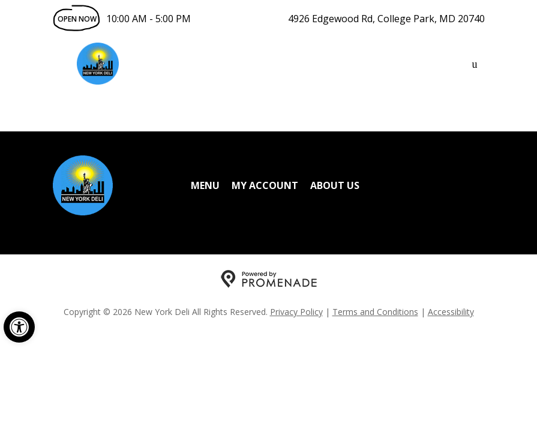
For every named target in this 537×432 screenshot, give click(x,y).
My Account (265, 185)
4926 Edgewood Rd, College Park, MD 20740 (386, 18)
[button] (19, 327)
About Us (334, 185)
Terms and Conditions (375, 311)
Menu (205, 185)
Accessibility (451, 311)
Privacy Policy (296, 311)
